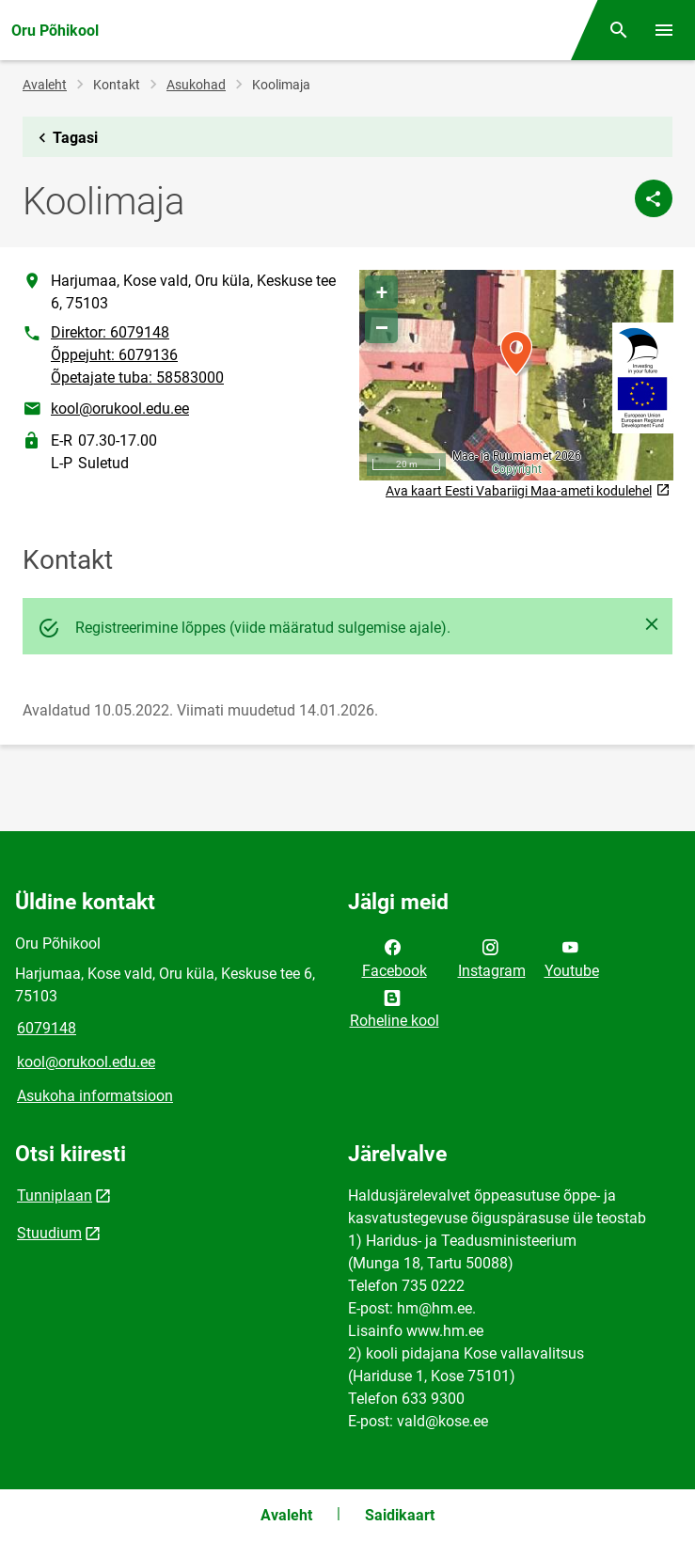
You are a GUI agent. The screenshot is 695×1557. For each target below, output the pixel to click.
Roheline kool (394, 1007)
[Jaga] (653, 198)
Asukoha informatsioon (95, 1096)
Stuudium (49, 1233)
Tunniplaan (54, 1195)
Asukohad (196, 84)
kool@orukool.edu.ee (120, 408)
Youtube (572, 957)
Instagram (492, 957)
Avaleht (45, 84)
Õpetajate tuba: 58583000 (137, 377)
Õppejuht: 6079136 (114, 355)
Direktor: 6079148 (110, 332)
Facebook (394, 957)
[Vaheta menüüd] (664, 30)
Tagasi (64, 138)
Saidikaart (399, 1515)
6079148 (46, 1028)
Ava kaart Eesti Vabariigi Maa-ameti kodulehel (528, 491)
